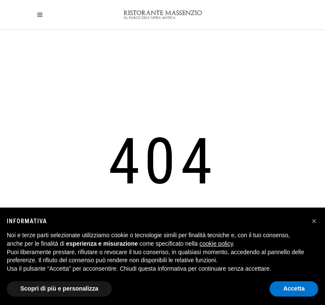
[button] (314, 221)
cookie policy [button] (216, 243)
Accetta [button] (294, 288)
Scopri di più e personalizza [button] (59, 288)
